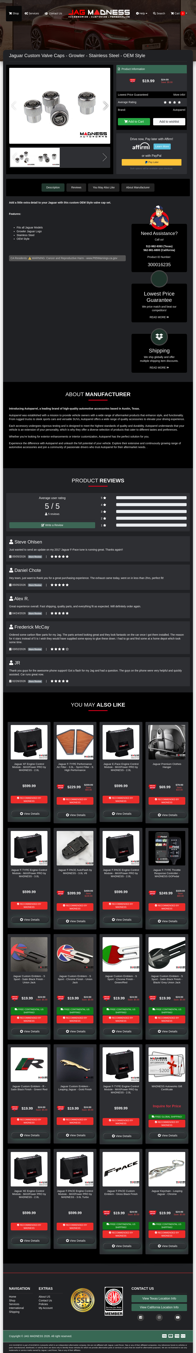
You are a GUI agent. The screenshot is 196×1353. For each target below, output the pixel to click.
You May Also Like (104, 187)
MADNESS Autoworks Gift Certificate (167, 1088)
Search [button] (159, 13)
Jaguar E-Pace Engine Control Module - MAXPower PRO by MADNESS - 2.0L (121, 767)
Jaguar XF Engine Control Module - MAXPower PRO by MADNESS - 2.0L (29, 767)
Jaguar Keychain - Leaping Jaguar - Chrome (166, 1192)
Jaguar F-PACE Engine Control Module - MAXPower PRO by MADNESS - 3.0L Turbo (75, 1194)
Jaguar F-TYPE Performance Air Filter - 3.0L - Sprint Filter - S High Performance (75, 767)
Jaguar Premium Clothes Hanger (167, 765)
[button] (105, 106)
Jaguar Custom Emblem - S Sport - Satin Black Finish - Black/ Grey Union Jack (167, 979)
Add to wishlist (169, 121)
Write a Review (52, 525)
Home (12, 1296)
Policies (43, 1304)
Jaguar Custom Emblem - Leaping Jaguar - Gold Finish (75, 1088)
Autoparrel (179, 109)
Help (142, 13)
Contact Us (53, 13)
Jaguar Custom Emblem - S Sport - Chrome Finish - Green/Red (121, 979)
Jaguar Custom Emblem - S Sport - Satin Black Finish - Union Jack (29, 979)
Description (53, 187)
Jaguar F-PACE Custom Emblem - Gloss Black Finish (121, 1192)
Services (32, 13)
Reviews (76, 187)
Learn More (162, 146)
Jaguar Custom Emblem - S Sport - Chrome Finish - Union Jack (75, 979)
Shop (14, 13)
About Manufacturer (138, 187)
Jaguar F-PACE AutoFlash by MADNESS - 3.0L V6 (75, 871)
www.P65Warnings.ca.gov (101, 258)
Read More (159, 317)
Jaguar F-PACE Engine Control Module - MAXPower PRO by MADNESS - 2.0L (121, 873)
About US (44, 1296)
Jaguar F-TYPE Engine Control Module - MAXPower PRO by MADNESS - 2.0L (121, 1089)
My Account (45, 1307)
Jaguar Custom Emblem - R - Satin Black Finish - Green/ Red (29, 1088)
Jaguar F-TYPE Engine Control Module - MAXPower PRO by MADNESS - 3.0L (29, 873)
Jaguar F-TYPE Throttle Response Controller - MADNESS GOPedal (166, 873)
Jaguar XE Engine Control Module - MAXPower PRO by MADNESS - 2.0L (29, 1194)
